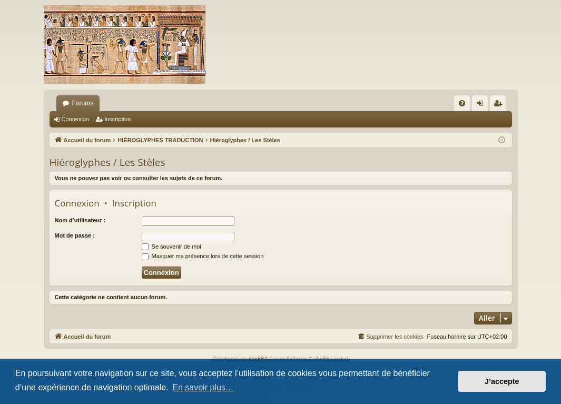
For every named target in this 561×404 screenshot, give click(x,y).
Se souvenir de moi (171, 246)
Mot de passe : (75, 235)
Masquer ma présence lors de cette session (203, 256)
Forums (83, 103)
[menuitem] (462, 103)
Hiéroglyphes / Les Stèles (107, 162)
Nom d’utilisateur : (80, 220)
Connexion (76, 119)
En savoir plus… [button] (203, 387)
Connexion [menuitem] (481, 105)
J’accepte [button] (502, 381)
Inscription (117, 119)
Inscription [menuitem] (499, 105)
